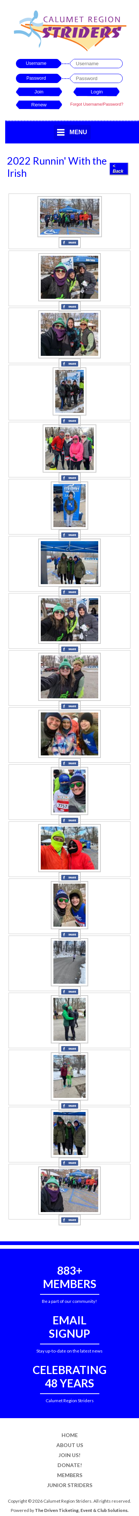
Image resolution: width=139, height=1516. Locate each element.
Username (36, 63)
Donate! (69, 1465)
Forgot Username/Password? (96, 104)
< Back (118, 168)
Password (36, 78)
